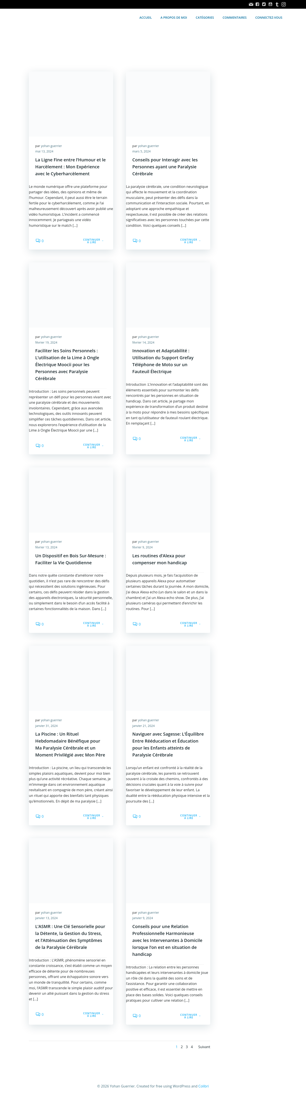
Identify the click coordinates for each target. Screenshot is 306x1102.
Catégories (205, 17)
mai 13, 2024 (45, 152)
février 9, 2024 (143, 548)
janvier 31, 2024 (47, 727)
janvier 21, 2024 (144, 727)
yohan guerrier (51, 146)
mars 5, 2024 (142, 152)
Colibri (203, 1088)
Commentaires (235, 17)
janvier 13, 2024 (47, 920)
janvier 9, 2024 (143, 920)
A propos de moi (173, 17)
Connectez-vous (269, 17)
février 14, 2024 (144, 343)
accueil (145, 17)
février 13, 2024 (47, 548)
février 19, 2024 (47, 343)
